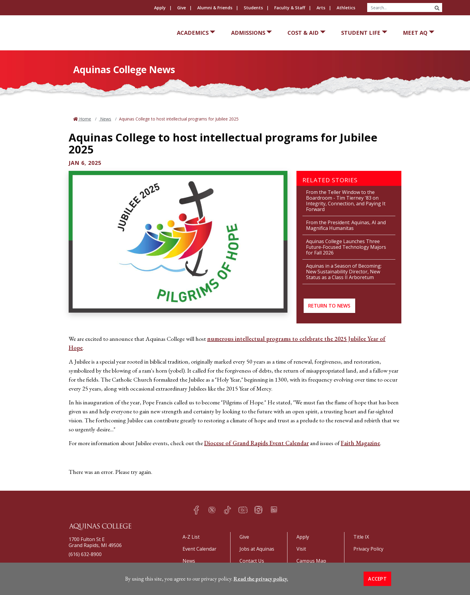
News (105, 119)
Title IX (361, 537)
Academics (193, 32)
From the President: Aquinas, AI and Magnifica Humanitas (346, 225)
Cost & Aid (303, 32)
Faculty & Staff (289, 7)
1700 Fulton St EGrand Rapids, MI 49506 (95, 542)
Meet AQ (415, 32)
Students (253, 7)
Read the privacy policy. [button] (261, 578)
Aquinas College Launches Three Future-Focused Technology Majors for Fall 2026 (346, 247)
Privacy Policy (368, 549)
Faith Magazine (360, 443)
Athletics (346, 7)
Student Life (360, 32)
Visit (301, 549)
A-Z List (191, 537)
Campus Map (311, 561)
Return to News (329, 305)
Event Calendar (199, 549)
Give (181, 7)
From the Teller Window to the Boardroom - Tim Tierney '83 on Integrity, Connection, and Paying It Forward (345, 201)
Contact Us (251, 561)
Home (84, 119)
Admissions (248, 32)
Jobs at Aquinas (256, 549)
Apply (160, 7)
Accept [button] (377, 579)
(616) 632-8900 (85, 554)
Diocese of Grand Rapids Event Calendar (256, 443)
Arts (321, 7)
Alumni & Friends (214, 7)
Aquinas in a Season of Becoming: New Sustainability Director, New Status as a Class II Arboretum (344, 272)
